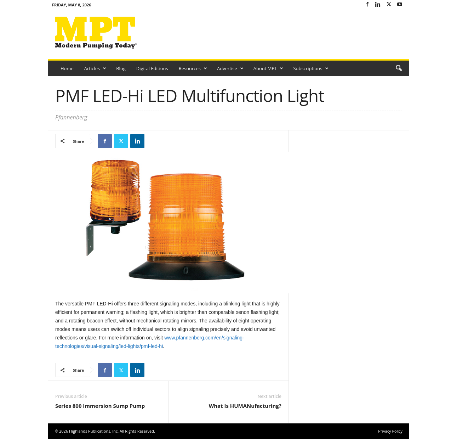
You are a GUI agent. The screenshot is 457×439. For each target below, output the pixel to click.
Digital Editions (152, 68)
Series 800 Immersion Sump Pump (100, 405)
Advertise (230, 68)
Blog (121, 68)
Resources (193, 68)
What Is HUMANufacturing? (245, 405)
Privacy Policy (390, 431)
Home (67, 68)
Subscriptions (311, 68)
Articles (95, 68)
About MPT (268, 68)
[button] (398, 68)
